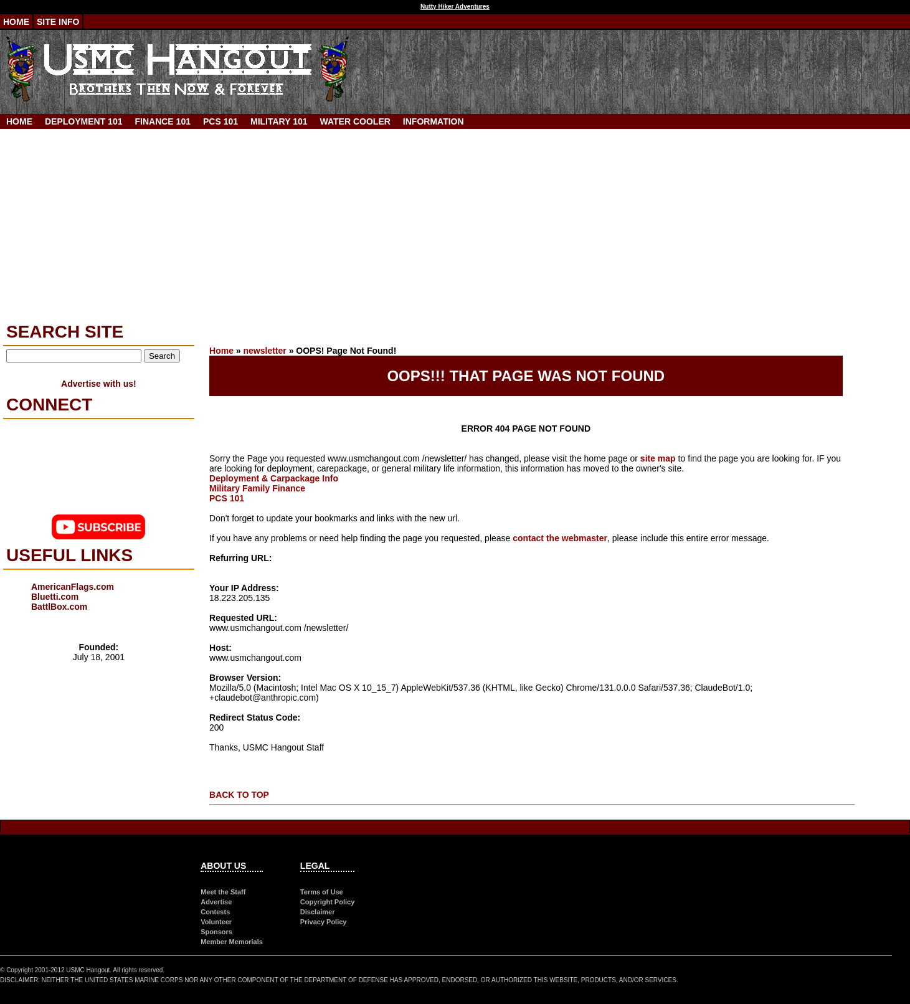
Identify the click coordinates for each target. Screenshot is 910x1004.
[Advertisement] (455, 222)
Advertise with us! (98, 384)
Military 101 (279, 121)
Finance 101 (162, 121)
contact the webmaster (560, 538)
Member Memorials (232, 941)
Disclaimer (317, 912)
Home (16, 22)
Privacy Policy (323, 922)
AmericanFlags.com (72, 587)
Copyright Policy (327, 902)
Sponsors (216, 931)
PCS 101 (220, 121)
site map (658, 458)
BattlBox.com (59, 607)
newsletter (265, 351)
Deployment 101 (83, 121)
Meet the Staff (223, 892)
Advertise (216, 902)
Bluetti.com (54, 597)
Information (433, 121)
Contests (215, 912)
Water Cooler (355, 121)
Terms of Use (321, 892)
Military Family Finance (257, 488)
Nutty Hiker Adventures (455, 6)
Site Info (58, 22)
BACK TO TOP (239, 795)
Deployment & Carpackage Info (273, 478)
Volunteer (216, 922)
